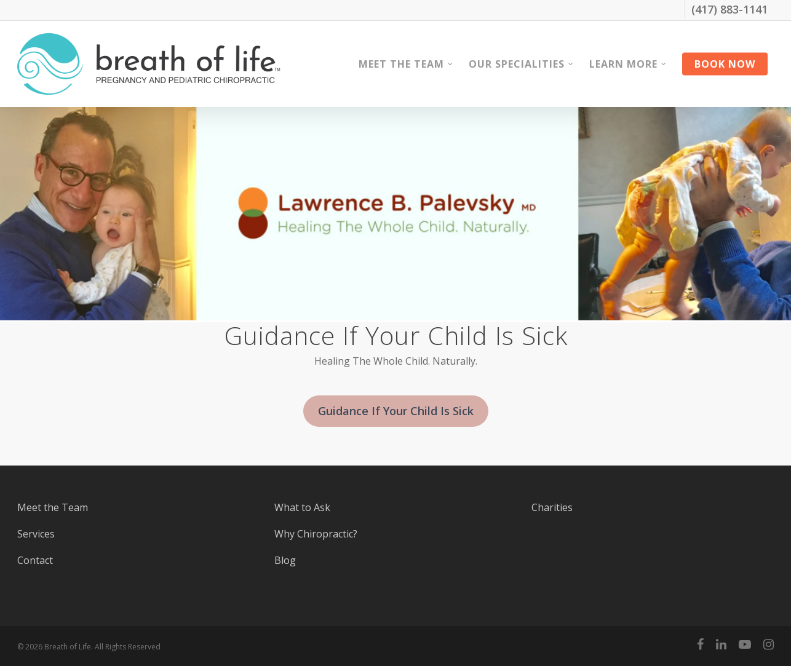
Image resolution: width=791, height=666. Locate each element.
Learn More (628, 64)
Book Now (724, 64)
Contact (35, 560)
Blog (285, 560)
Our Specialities (521, 64)
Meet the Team (406, 64)
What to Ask (302, 507)
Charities (552, 507)
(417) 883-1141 (729, 9)
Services (36, 534)
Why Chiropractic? (315, 534)
